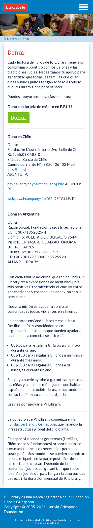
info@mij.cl (16, 169)
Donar (19, 117)
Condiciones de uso (48, 522)
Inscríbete (15, 7)
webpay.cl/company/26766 (30, 198)
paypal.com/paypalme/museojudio (35, 184)
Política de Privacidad (27, 520)
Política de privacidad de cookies (62, 520)
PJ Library (46, 7)
